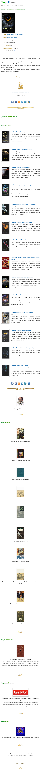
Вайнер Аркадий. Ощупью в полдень (22, 294)
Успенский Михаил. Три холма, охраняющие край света (25, 258)
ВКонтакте (10, 755)
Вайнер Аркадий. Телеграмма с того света (23, 204)
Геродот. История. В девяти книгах (20, 479)
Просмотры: (6, 45)
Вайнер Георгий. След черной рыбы (21, 149)
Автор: (5, 34)
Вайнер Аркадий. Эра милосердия (21, 330)
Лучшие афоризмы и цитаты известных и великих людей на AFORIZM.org (20, 732)
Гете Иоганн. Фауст (20, 499)
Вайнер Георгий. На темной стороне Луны (23, 348)
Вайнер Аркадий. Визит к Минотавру (21, 222)
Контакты (30, 755)
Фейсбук (16, 755)
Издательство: (7, 40)
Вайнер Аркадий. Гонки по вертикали (22, 312)
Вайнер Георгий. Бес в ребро (19, 365)
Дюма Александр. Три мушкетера (20, 623)
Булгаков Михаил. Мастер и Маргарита (20, 441)
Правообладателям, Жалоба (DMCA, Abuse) (15, 753)
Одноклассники (22, 755)
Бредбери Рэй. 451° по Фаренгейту (20, 561)
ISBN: (5, 42)
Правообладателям (20, 95)
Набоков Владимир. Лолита (20, 541)
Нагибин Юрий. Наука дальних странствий (20, 659)
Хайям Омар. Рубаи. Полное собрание (20, 460)
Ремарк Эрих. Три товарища (20, 520)
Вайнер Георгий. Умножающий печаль (22, 277)
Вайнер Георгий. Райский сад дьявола (22, 240)
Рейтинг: (6, 48)
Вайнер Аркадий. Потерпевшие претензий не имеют (24, 185)
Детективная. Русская (12, 37)
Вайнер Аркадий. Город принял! (20, 167)
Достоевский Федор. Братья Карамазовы (20, 603)
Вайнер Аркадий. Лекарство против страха (23, 132)
